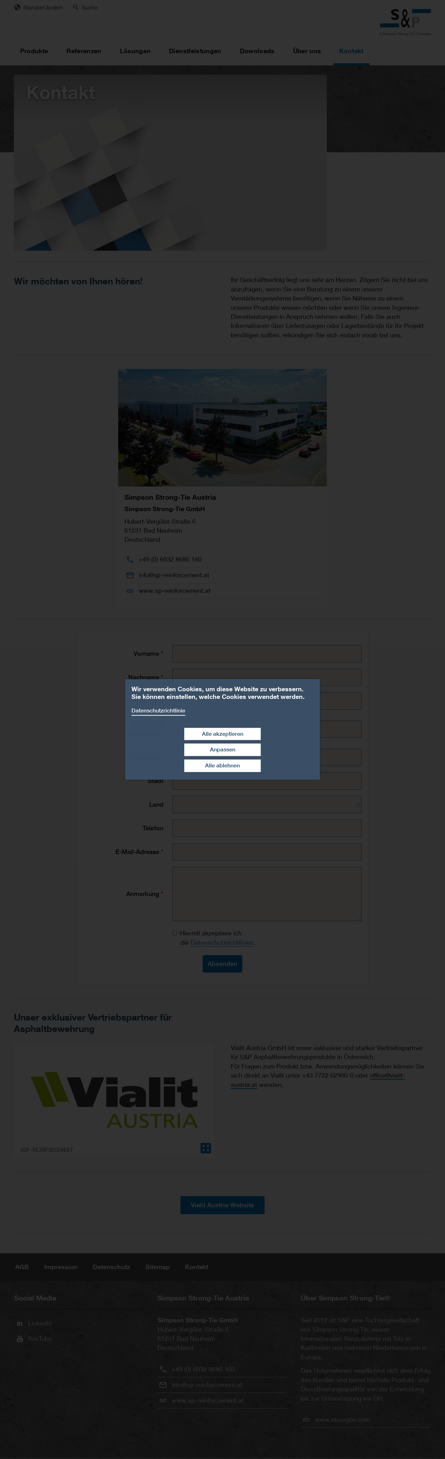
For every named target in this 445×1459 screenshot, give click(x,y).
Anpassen (222, 750)
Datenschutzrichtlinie (158, 710)
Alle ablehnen (222, 765)
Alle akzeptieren (222, 734)
